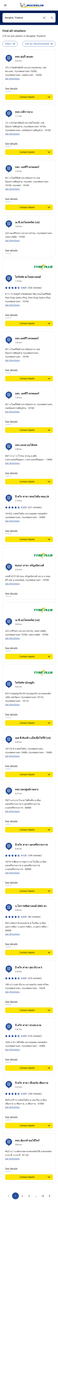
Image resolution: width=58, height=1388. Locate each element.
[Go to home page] (31, 5)
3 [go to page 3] (29, 1195)
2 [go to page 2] (22, 1195)
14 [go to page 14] (42, 1195)
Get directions (12, 78)
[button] (44, 17)
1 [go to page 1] (15, 1195)
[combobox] (29, 18)
